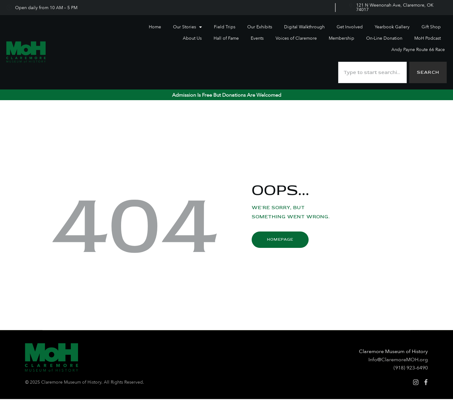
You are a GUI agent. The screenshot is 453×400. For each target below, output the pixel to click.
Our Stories (187, 27)
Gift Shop (431, 27)
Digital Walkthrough (304, 27)
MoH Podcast (427, 38)
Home (155, 27)
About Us (192, 38)
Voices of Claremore (296, 38)
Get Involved (350, 27)
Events (257, 38)
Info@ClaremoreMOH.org (398, 360)
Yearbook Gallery (392, 27)
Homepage (280, 240)
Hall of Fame (226, 38)
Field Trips (224, 27)
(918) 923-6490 (411, 368)
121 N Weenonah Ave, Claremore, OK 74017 (394, 7)
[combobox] (371, 73)
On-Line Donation (384, 38)
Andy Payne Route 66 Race (418, 50)
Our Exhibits (259, 27)
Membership (341, 38)
